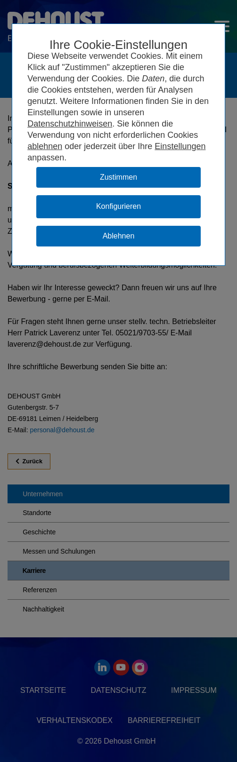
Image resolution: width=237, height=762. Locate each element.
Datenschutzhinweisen (69, 123)
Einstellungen (180, 146)
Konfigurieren (118, 206)
